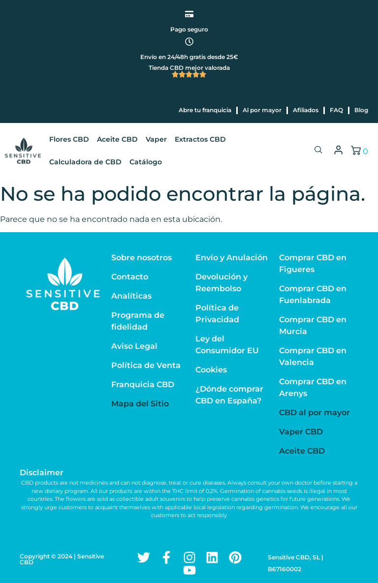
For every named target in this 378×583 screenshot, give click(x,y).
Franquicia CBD (142, 384)
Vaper (156, 139)
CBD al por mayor (314, 412)
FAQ (336, 110)
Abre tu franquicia (205, 110)
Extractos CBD (200, 139)
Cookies (211, 369)
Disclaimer (41, 472)
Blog (361, 110)
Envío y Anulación (231, 257)
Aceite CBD (117, 139)
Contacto (129, 276)
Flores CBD (69, 139)
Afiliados (305, 110)
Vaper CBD (301, 431)
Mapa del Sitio (140, 403)
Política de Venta (146, 365)
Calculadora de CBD (85, 161)
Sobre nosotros (141, 257)
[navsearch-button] (318, 150)
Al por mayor (262, 110)
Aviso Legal (134, 346)
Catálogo (145, 161)
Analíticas (131, 296)
